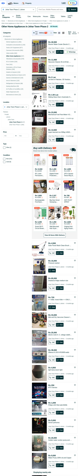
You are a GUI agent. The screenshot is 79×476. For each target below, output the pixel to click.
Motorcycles (37, 16)
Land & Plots (70, 16)
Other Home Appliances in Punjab (37, 47)
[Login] (64, 3)
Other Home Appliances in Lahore (58, 47)
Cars (29, 16)
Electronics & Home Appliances (16, 47)
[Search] (71, 9)
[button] (42, 59)
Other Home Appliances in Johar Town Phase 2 (39, 50)
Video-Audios (52, 16)
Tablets (63, 16)
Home (3, 47)
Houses (45, 16)
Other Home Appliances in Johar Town (12, 50)
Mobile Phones (18, 16)
